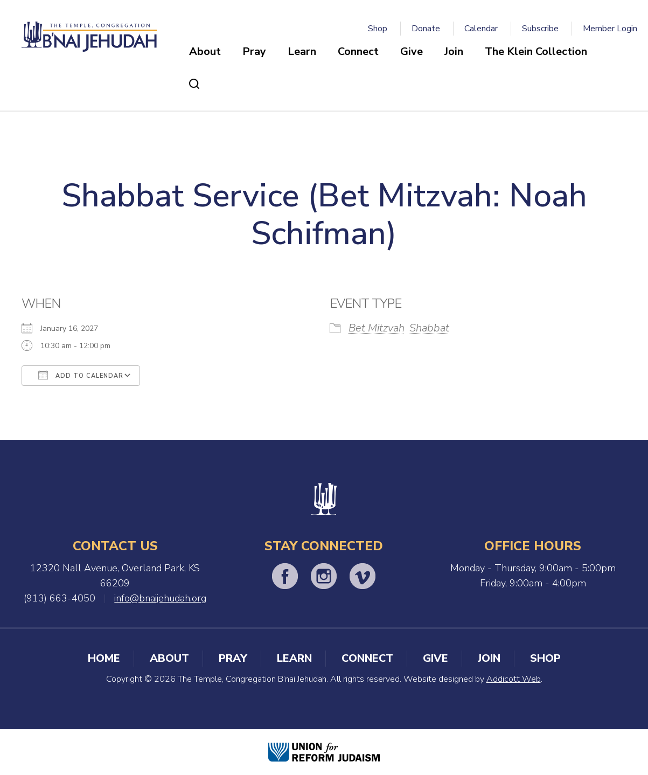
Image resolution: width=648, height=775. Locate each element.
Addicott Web (513, 679)
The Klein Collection (536, 51)
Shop (377, 28)
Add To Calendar (80, 375)
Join (453, 51)
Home (104, 658)
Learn (302, 51)
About (205, 51)
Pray (254, 51)
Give (411, 51)
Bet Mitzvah (377, 328)
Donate (426, 28)
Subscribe (540, 28)
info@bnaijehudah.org (160, 598)
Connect (358, 51)
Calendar (481, 28)
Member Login (610, 28)
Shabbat (429, 328)
